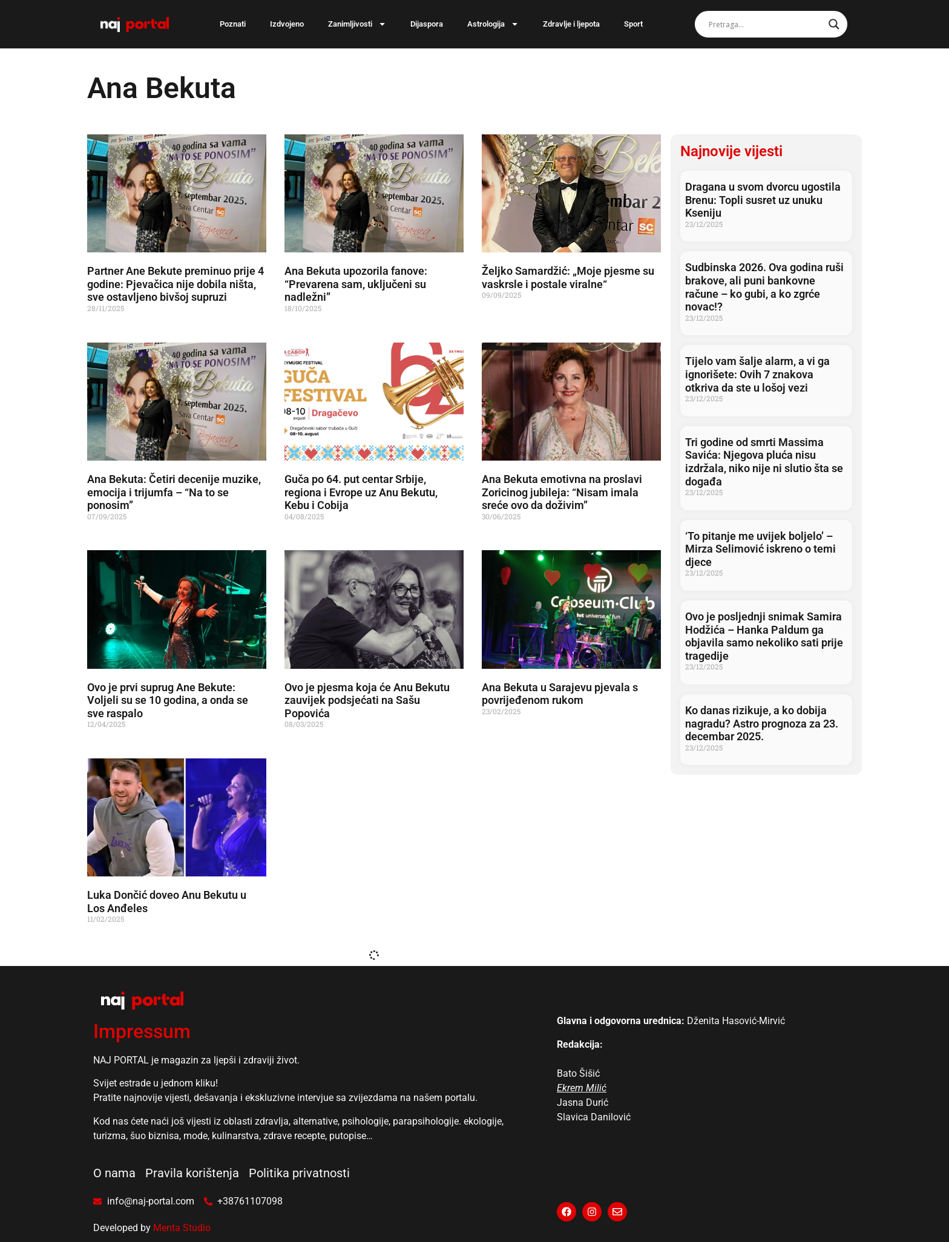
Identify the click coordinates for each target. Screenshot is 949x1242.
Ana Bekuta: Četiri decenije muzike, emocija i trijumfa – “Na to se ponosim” (174, 492)
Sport (633, 23)
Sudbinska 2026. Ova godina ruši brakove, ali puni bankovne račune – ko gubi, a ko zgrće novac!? (764, 287)
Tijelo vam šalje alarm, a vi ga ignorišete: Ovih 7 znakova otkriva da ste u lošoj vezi (757, 374)
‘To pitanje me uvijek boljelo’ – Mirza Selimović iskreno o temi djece (760, 549)
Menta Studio (182, 1228)
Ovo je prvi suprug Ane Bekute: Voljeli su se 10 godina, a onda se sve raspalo (167, 700)
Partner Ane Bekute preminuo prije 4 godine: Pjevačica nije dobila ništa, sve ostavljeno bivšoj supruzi (175, 283)
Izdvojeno (287, 23)
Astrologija (493, 24)
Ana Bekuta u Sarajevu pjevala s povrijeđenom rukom (560, 694)
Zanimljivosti (357, 24)
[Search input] (766, 24)
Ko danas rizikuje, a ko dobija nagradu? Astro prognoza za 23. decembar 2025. (761, 723)
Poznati (233, 23)
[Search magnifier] (834, 24)
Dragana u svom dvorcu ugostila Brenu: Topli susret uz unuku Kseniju (763, 199)
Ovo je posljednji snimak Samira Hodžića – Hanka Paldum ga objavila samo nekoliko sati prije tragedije (764, 636)
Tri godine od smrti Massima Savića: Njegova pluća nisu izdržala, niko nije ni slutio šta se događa (764, 462)
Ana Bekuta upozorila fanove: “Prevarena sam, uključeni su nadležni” (355, 283)
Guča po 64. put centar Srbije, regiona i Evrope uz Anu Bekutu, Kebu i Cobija (361, 492)
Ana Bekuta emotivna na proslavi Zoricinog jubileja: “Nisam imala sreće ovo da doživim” (562, 492)
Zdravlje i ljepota (571, 23)
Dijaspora (426, 23)
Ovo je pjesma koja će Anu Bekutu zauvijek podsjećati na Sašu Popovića (367, 700)
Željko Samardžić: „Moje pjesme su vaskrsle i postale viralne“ (568, 277)
